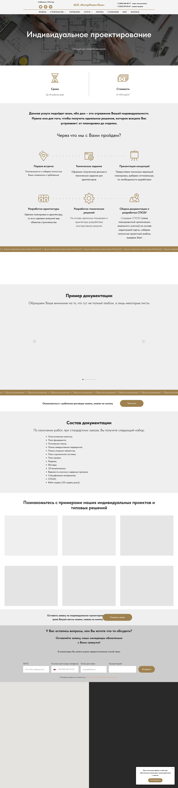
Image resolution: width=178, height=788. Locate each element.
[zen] (45, 8)
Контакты (135, 12)
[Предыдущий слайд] (34, 341)
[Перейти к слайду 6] (93, 379)
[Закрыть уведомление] (173, 768)
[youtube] (50, 8)
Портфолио (74, 12)
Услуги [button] (87, 12)
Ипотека (100, 12)
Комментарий (115, 663)
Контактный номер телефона (64, 663)
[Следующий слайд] (143, 341)
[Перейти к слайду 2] (84, 379)
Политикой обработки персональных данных (102, 677)
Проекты (42, 12)
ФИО (26, 663)
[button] (117, 617)
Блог (125, 12)
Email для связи (88, 663)
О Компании (113, 12)
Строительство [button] (57, 12)
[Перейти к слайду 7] (95, 379)
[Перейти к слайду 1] (82, 379)
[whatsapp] (40, 8)
